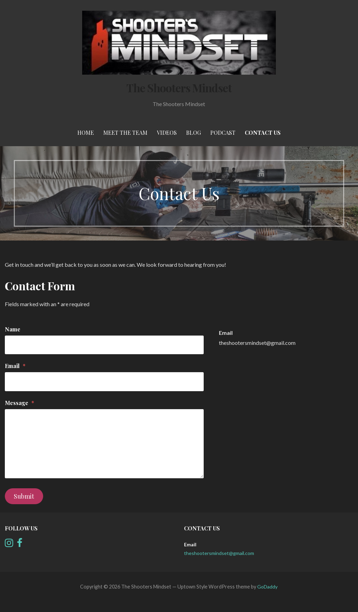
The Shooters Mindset (179, 87)
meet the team (125, 132)
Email (15, 365)
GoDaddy (267, 587)
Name (12, 329)
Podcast (222, 132)
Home (85, 132)
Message (19, 402)
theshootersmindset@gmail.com (257, 342)
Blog (193, 132)
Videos (167, 132)
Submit (24, 496)
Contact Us (263, 132)
